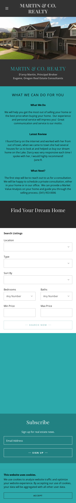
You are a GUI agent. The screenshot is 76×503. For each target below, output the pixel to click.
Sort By (8, 273)
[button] (7, 8)
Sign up (38, 452)
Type (6, 256)
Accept (38, 495)
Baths (44, 289)
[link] (38, 8)
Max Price (46, 306)
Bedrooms (10, 289)
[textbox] (20, 312)
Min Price (9, 306)
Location (9, 240)
